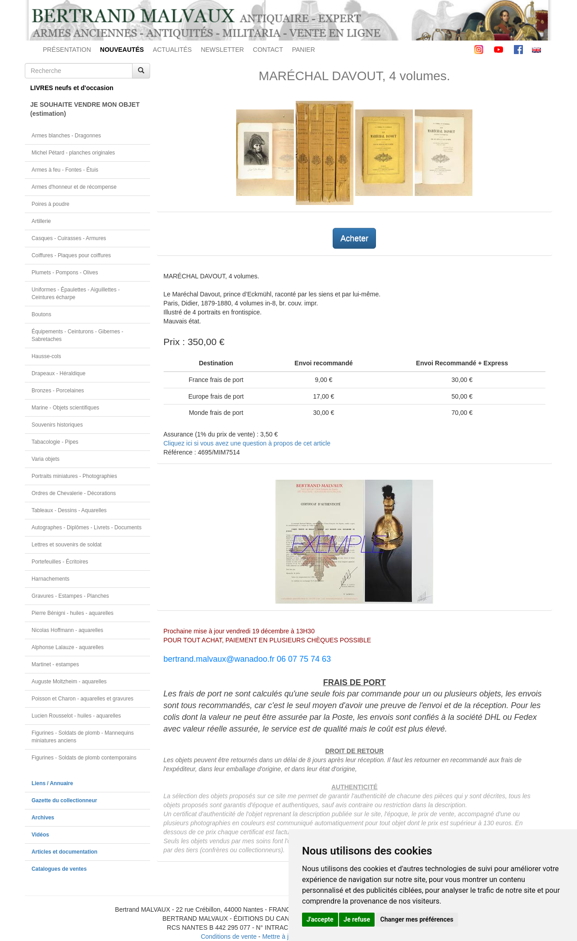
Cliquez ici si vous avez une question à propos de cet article (247, 443)
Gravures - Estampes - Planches (70, 596)
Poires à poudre (50, 204)
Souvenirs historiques (57, 425)
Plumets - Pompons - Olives (65, 272)
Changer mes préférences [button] (416, 919)
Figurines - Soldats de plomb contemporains (84, 758)
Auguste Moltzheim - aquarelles (69, 681)
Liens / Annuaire (52, 783)
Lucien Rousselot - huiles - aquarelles (76, 716)
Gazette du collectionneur (64, 800)
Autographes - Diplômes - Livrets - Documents (87, 527)
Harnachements (50, 579)
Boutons (41, 314)
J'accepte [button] (320, 919)
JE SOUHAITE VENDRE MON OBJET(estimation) (85, 109)
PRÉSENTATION (67, 49)
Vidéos (40, 835)
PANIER (303, 49)
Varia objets (46, 459)
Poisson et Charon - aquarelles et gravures (82, 699)
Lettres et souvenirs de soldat (66, 544)
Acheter (354, 238)
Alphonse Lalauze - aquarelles (68, 647)
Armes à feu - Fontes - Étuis (65, 170)
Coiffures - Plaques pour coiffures (71, 255)
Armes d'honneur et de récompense (74, 187)
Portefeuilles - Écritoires (60, 562)
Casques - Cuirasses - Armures (69, 238)
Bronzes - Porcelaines (58, 390)
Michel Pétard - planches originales (73, 153)
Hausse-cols (46, 356)
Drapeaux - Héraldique (59, 373)
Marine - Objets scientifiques (65, 408)
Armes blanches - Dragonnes (66, 135)
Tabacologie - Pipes (55, 442)
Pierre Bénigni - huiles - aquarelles (73, 613)
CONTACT (268, 49)
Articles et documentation (64, 852)
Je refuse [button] (356, 919)
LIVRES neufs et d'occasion (72, 87)
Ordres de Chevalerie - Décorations (74, 493)
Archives (43, 817)
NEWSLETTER (222, 49)
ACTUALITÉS (172, 49)
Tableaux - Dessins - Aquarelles (69, 510)
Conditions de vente (228, 936)
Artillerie (41, 221)
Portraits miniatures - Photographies (74, 476)
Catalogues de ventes (59, 869)
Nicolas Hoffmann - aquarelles (67, 630)
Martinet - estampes (55, 664)
